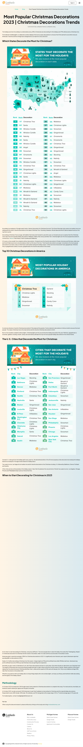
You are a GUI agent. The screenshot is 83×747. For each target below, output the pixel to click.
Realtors (29, 733)
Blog (23, 9)
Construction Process (33, 722)
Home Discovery (31, 719)
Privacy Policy (31, 736)
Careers (29, 726)
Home (16, 9)
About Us (29, 729)
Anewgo (40, 744)
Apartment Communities (53, 724)
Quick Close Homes (52, 717)
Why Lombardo (31, 717)
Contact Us (30, 724)
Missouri (12, 238)
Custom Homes (51, 722)
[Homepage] (9, 3)
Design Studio (50, 719)
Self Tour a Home (31, 731)
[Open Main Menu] (79, 3)
